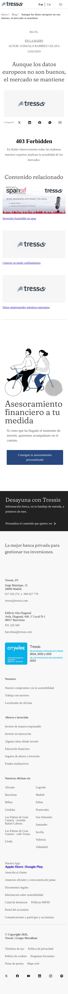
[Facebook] (17, 976)
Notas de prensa (14, 963)
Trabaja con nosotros (17, 695)
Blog (14, 14)
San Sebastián (44, 817)
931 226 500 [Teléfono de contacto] (12, 625)
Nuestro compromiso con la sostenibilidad (29, 687)
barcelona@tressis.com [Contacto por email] (18, 631)
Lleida (8, 841)
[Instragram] (50, 976)
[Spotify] (61, 976)
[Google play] (34, 867)
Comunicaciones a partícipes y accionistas (29, 917)
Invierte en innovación (18, 733)
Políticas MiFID (40, 902)
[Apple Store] (14, 867)
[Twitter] (6, 976)
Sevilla (40, 832)
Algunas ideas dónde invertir (21, 741)
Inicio (4, 14)
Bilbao (9, 802)
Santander (41, 824)
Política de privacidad (40, 948)
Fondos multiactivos (16, 763)
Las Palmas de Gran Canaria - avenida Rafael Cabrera (16, 820)
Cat (49, 4)
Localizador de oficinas (18, 702)
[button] (19, 122)
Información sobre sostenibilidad (24, 894)
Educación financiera (17, 748)
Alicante (10, 787)
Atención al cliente (16, 872)
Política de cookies (16, 956)
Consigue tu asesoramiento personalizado (35, 457)
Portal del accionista (16, 909)
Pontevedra (42, 809)
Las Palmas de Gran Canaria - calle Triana (17, 832)
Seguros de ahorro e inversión (22, 756)
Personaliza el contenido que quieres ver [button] (28, 523)
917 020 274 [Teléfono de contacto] (12, 593)
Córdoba (10, 809)
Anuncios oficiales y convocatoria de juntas (30, 879)
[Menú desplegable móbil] (60, 4)
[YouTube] (28, 976)
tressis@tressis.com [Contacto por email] (16, 600)
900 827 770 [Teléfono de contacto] (31, 593)
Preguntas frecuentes (42, 956)
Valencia (41, 839)
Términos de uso (14, 948)
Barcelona (11, 794)
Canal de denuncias (16, 902)
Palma (39, 802)
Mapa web (33, 963)
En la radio (34, 40)
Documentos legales (16, 887)
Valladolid (42, 847)
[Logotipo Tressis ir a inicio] (12, 4)
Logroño (41, 787)
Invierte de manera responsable (23, 726)
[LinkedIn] (39, 976)
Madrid (40, 794)
